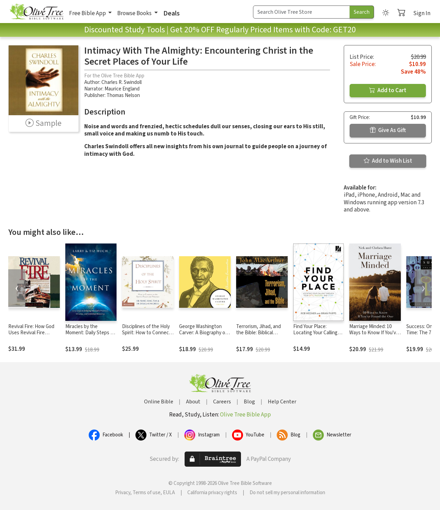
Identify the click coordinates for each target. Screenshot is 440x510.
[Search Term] (301, 12)
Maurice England (122, 89)
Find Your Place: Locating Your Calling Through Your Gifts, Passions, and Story (315, 336)
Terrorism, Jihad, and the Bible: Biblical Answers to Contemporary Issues (259, 336)
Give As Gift (388, 130)
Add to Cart (387, 90)
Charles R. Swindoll (121, 82)
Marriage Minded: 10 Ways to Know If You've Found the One (374, 333)
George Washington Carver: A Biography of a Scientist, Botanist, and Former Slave (204, 336)
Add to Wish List (388, 161)
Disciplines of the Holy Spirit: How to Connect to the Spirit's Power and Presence (146, 336)
